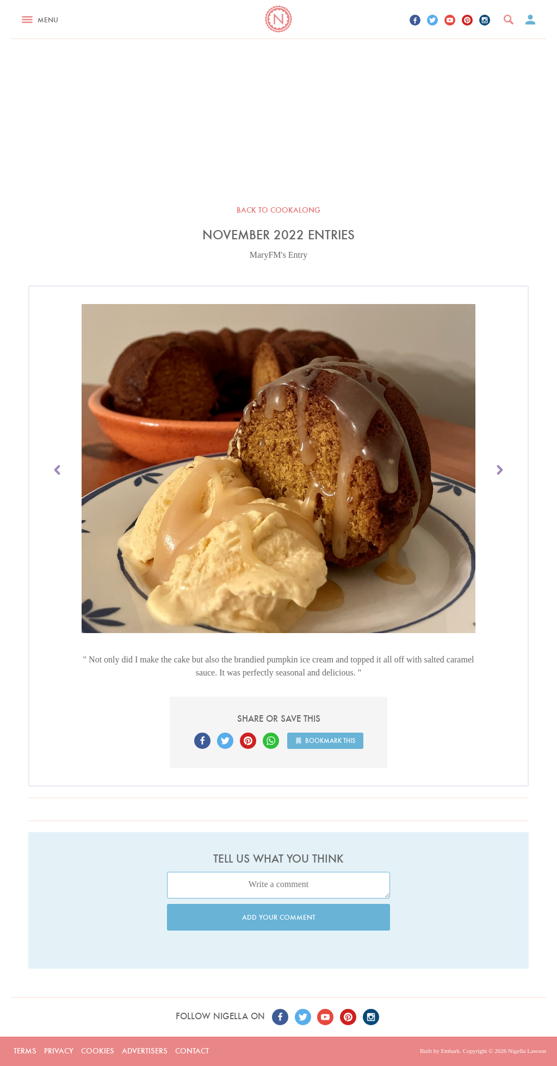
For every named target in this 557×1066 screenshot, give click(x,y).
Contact (192, 1051)
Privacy (58, 1051)
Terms (25, 1051)
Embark (450, 1051)
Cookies (97, 1051)
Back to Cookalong (278, 210)
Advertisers (145, 1051)
